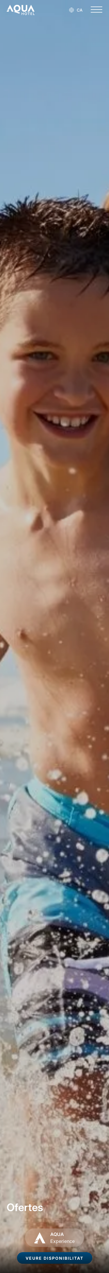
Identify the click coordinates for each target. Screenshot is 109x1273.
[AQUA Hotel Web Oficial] (21, 10)
